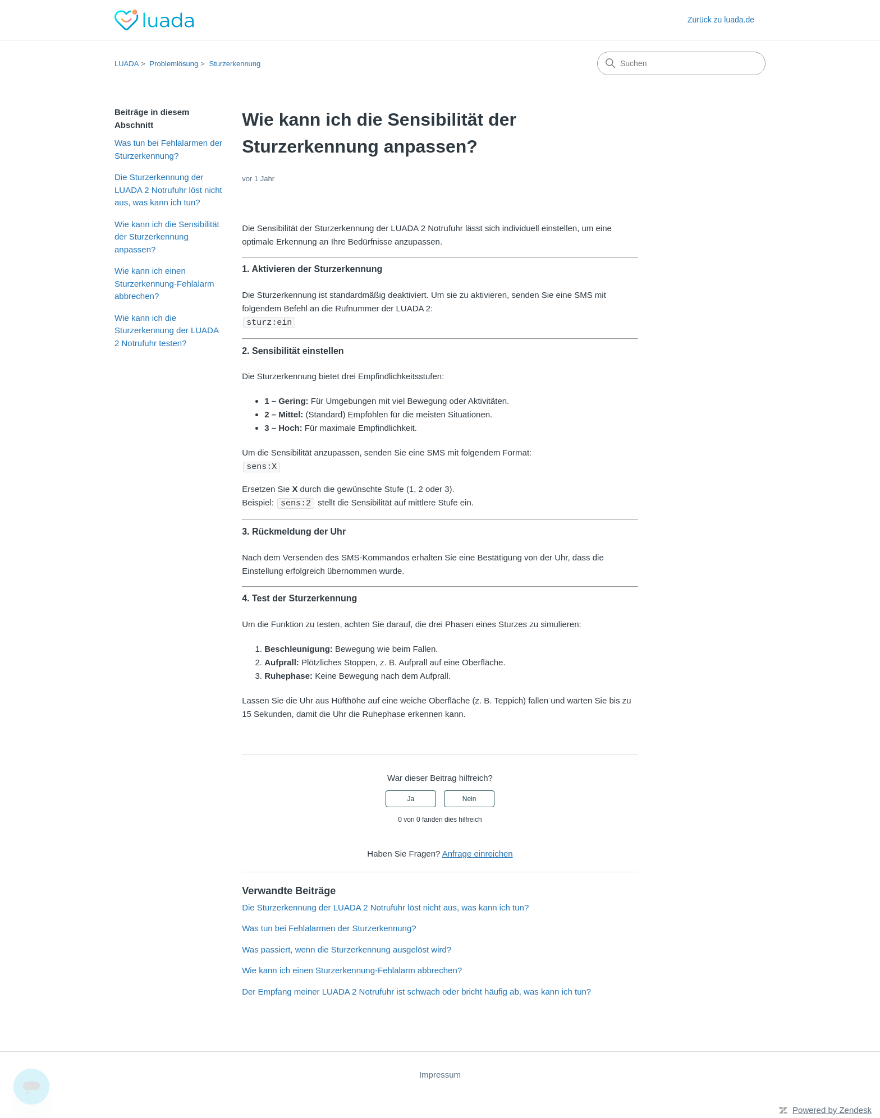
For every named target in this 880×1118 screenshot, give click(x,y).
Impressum (440, 1073)
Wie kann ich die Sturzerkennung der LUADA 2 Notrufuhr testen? (166, 330)
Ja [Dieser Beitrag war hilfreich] (411, 797)
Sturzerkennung (235, 63)
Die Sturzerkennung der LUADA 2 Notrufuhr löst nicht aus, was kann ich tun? (168, 189)
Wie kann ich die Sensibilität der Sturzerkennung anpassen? (166, 236)
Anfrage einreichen (477, 852)
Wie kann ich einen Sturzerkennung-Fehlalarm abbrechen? (164, 283)
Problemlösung (174, 63)
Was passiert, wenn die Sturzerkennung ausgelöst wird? (346, 948)
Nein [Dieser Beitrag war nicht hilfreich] (469, 797)
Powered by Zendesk (832, 1108)
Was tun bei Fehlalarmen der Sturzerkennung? (168, 149)
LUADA (126, 63)
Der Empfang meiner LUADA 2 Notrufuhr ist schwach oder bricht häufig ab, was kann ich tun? (416, 990)
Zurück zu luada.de (721, 19)
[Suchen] (681, 63)
